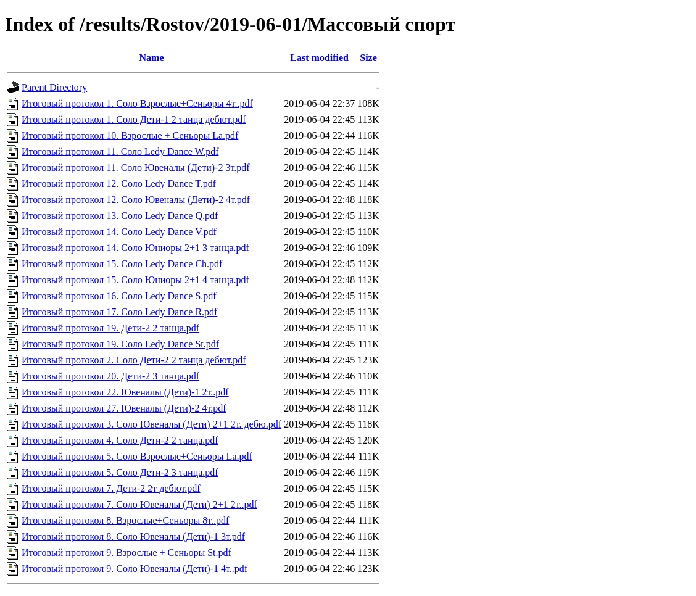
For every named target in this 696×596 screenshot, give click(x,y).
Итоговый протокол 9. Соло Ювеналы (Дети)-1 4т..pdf (134, 568)
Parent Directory (54, 87)
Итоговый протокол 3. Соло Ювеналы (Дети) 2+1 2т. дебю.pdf (151, 424)
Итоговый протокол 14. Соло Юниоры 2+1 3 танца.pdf (135, 247)
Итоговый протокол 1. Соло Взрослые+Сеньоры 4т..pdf (137, 103)
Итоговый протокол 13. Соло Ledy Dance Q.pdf (120, 215)
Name (151, 57)
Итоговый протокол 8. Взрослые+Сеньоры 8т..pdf (125, 520)
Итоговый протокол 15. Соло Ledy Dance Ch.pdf (122, 264)
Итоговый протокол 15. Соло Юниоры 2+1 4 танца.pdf (135, 280)
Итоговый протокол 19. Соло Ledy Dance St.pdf (120, 344)
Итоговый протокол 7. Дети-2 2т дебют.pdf (111, 488)
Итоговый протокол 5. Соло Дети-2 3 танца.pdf (120, 472)
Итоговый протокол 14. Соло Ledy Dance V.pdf (119, 231)
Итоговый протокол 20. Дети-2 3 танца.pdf (110, 376)
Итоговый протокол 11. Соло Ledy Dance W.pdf (120, 151)
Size (368, 57)
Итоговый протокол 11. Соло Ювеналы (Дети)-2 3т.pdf (136, 167)
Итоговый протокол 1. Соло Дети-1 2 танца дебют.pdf (134, 119)
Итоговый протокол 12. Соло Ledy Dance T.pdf (119, 183)
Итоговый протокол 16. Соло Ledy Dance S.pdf (119, 296)
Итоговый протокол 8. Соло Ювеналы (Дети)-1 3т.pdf (133, 536)
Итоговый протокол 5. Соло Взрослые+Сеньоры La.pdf (137, 456)
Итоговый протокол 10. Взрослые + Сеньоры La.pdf (130, 135)
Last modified (319, 57)
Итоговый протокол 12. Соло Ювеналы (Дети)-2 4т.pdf (136, 199)
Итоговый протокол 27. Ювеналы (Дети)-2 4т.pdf (124, 408)
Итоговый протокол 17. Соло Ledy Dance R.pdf (119, 312)
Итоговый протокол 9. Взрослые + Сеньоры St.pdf (126, 552)
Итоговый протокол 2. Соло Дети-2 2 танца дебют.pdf (134, 360)
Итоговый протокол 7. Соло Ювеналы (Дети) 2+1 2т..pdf (139, 504)
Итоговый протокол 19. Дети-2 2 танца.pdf (110, 328)
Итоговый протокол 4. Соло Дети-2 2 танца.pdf (120, 440)
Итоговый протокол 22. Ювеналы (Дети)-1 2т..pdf (125, 392)
